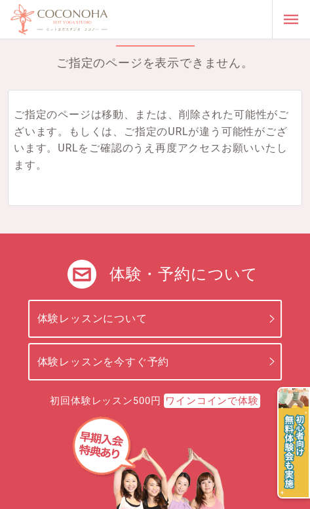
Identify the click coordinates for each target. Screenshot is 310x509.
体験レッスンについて (92, 318)
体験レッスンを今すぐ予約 (103, 362)
